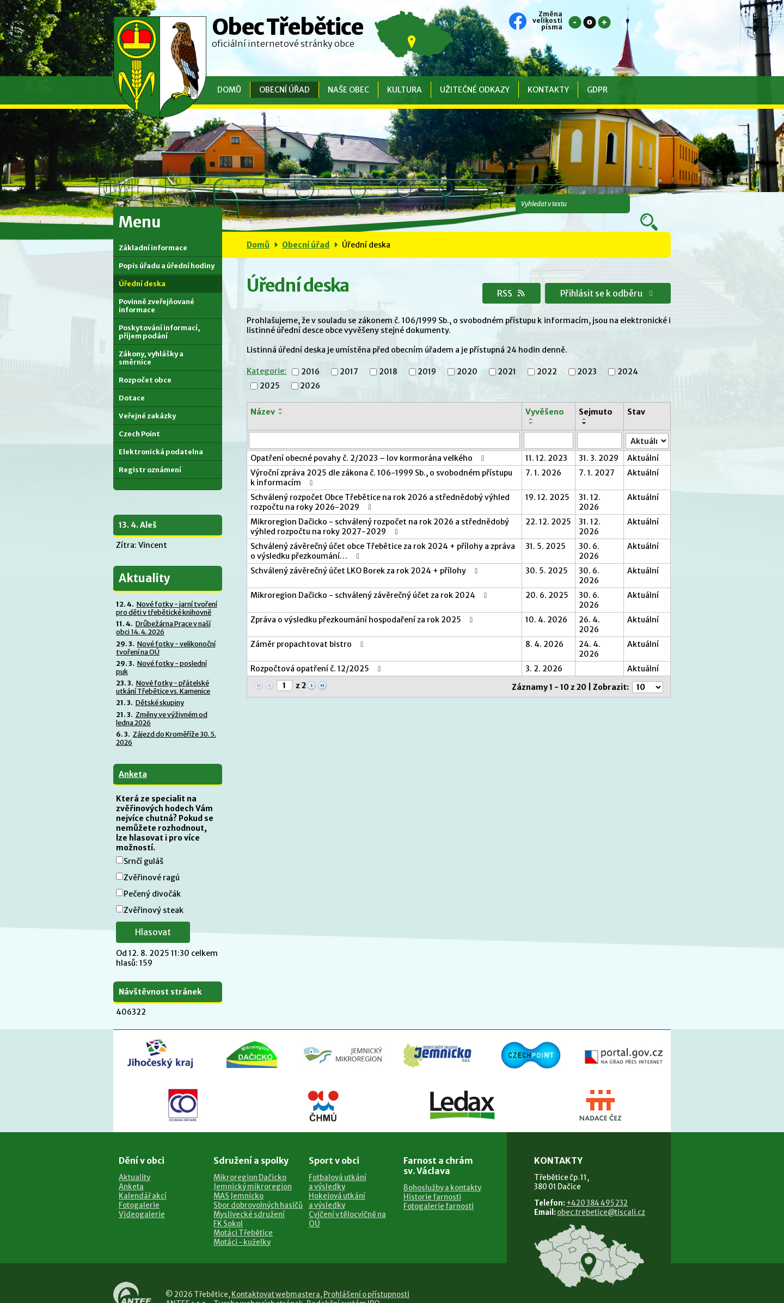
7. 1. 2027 (598, 458)
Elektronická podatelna (161, 438)
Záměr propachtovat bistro (308, 629)
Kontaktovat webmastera (275, 1280)
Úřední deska (142, 269)
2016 (310, 357)
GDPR (597, 90)
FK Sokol (228, 1209)
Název (262, 398)
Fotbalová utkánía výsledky (337, 1168)
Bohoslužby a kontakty (442, 1173)
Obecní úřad (284, 90)
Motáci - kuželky (242, 1228)
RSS (500, 279)
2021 (506, 357)
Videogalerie (142, 1200)
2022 (546, 357)
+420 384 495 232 (597, 1189)
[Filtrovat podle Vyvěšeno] (549, 426)
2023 (586, 357)
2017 (348, 357)
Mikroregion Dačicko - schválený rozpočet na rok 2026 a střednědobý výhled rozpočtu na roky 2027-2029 (379, 512)
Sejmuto (596, 398)
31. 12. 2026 (591, 487)
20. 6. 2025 (548, 580)
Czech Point (139, 420)
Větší (604, 22)
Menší (574, 22)
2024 (627, 357)
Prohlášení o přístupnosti (366, 1280)
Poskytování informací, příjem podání (159, 318)
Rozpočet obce (145, 366)
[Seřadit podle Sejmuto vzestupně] (586, 405)
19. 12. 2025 (549, 482)
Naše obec (348, 90)
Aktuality (134, 1163)
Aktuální (643, 443)
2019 (426, 357)
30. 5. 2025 (548, 556)
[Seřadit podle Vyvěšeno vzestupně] (533, 405)
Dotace (132, 384)
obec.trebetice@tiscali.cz (601, 1198)
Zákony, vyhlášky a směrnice (151, 344)
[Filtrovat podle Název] (385, 426)
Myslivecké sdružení (249, 1200)
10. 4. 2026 (548, 605)
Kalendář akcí (143, 1182)
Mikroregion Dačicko (249, 1163)
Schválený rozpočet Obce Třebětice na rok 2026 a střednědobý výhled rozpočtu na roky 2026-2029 (380, 487)
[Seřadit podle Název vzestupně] (280, 395)
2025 (270, 371)
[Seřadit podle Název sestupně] (280, 399)
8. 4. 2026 (546, 629)
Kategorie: (266, 357)
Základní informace (153, 234)
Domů (229, 90)
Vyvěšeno (546, 398)
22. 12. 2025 (539, 512)
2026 (310, 371)
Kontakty (548, 90)
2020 (466, 357)
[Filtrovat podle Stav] (647, 426)
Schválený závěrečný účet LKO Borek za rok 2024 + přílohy (365, 556)
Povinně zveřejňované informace (156, 291)
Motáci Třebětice (243, 1219)
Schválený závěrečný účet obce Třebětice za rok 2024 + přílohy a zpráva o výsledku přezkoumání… (382, 536)
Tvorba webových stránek (258, 1289)
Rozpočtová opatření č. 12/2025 (317, 654)
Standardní (589, 22)
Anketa (133, 760)
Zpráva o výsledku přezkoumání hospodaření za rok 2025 (363, 605)
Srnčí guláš (143, 847)
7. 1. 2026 (545, 458)
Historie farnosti (432, 1183)
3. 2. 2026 (545, 654)
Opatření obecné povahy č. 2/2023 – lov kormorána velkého (369, 443)
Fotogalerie (139, 1191)
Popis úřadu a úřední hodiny (167, 252)
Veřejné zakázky (147, 402)
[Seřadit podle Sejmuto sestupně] (586, 409)
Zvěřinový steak (153, 896)
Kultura (404, 90)
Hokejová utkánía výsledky (337, 1186)
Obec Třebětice (287, 35)
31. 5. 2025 (547, 531)
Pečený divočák (152, 880)
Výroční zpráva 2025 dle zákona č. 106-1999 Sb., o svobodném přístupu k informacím (384, 463)
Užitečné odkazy (475, 90)
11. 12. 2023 (548, 443)
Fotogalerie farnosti (438, 1192)
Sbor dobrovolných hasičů (258, 1191)
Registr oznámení (150, 456)
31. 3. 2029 (600, 443)
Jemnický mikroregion (252, 1172)
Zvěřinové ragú (152, 863)
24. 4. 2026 (591, 634)
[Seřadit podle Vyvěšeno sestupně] (533, 409)
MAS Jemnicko (238, 1182)
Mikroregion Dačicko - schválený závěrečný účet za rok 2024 (370, 580)
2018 (387, 357)
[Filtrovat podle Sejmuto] (600, 426)
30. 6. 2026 (590, 536)
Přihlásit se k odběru (604, 279)
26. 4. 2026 (590, 610)
